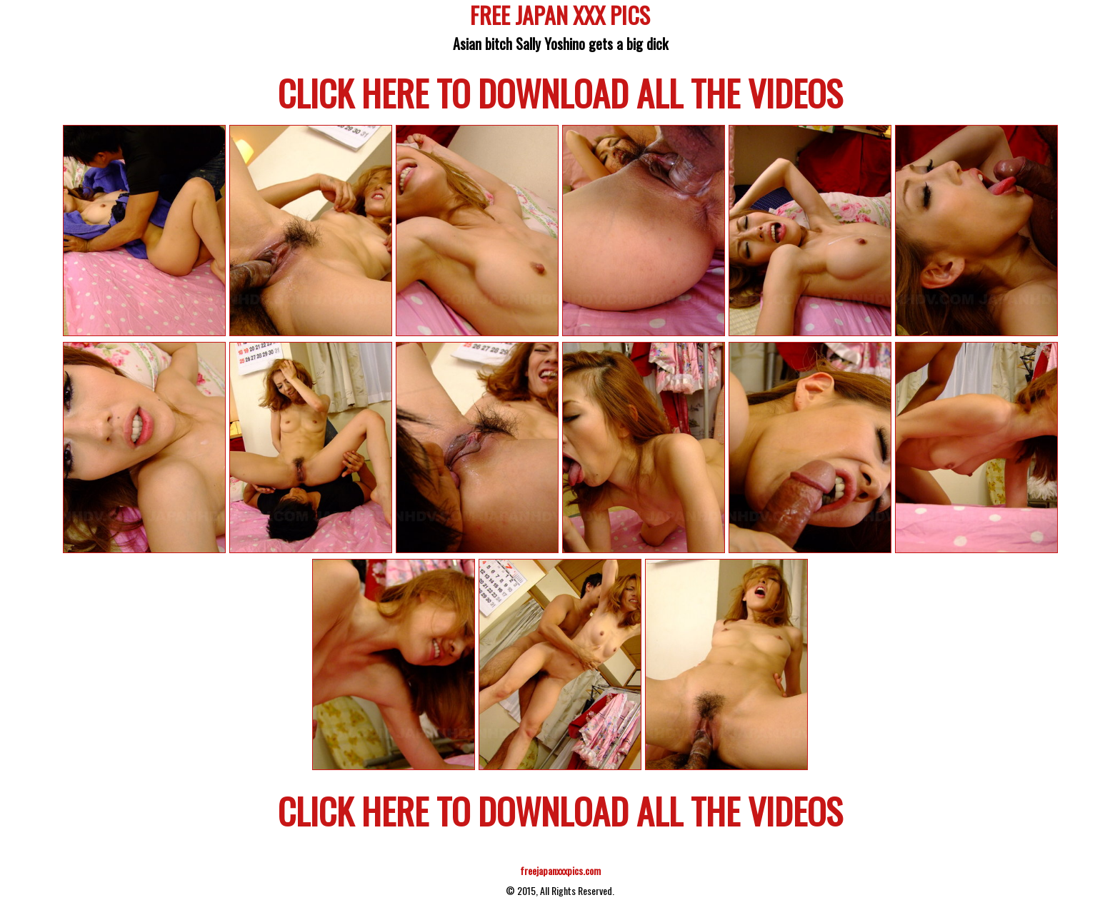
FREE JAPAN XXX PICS (560, 17)
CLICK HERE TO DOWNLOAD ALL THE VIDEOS (560, 92)
